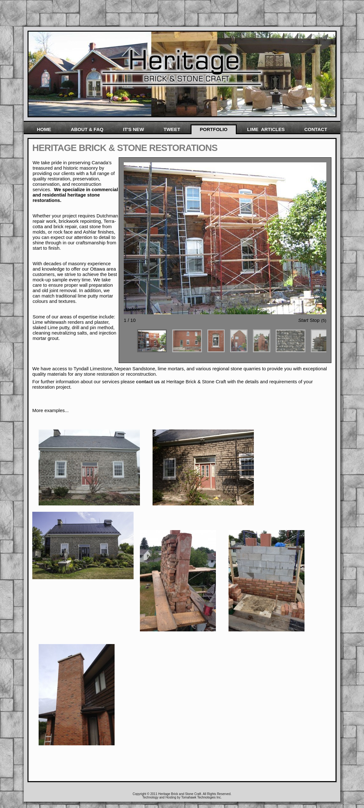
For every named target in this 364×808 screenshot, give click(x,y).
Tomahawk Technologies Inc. (201, 797)
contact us (148, 381)
